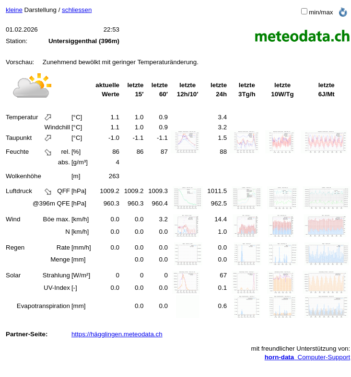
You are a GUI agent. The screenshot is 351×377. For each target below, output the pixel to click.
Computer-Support (308, 357)
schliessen (77, 9)
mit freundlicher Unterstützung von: (301, 348)
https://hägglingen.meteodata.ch (117, 334)
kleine (14, 9)
